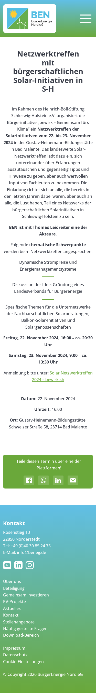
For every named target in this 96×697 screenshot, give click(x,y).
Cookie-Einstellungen (23, 661)
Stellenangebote (19, 622)
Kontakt (10, 615)
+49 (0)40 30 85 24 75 (31, 546)
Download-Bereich (21, 635)
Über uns (12, 581)
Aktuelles (12, 608)
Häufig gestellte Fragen (25, 628)
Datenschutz (15, 655)
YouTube (8, 565)
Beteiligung (14, 588)
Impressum (14, 648)
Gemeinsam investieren (26, 595)
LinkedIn (19, 565)
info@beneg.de (31, 552)
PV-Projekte (14, 601)
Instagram (31, 565)
